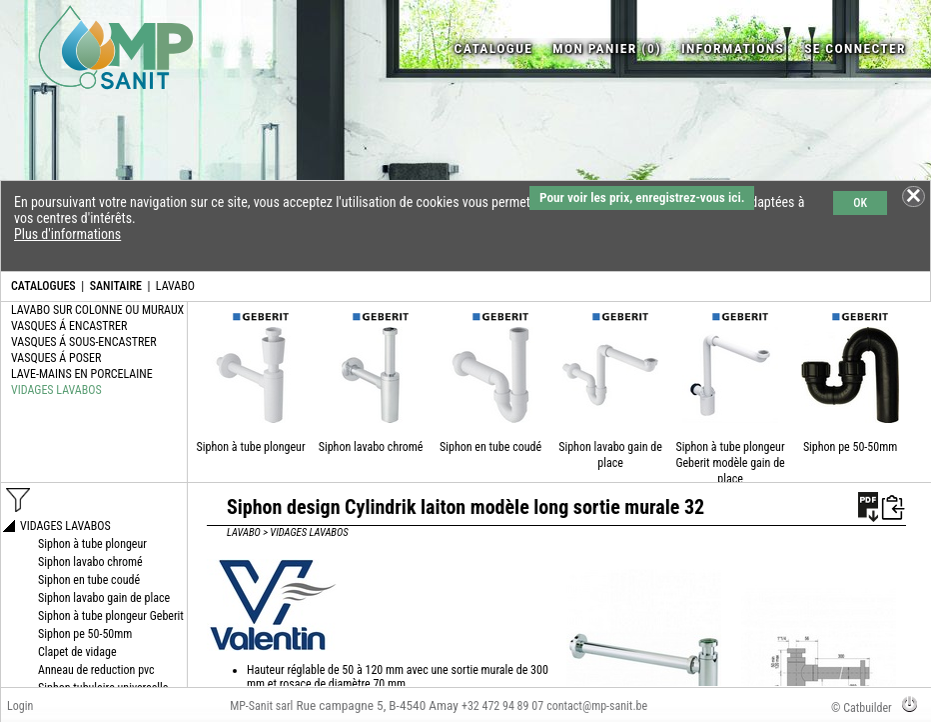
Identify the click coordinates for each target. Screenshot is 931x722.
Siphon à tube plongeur (251, 447)
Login (20, 706)
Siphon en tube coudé (490, 447)
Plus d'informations (67, 234)
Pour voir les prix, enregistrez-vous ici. (641, 197)
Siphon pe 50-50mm (850, 447)
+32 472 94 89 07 (502, 706)
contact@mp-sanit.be (596, 706)
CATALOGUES (43, 286)
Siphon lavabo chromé (371, 447)
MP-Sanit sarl (261, 706)
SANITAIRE (116, 286)
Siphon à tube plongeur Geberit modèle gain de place (729, 463)
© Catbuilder (861, 708)
